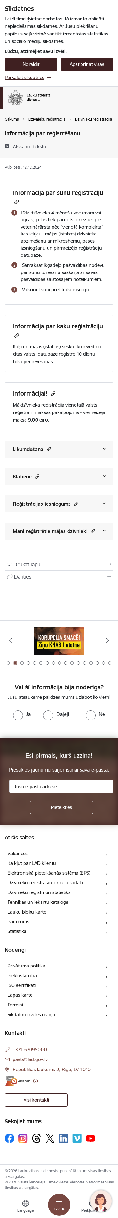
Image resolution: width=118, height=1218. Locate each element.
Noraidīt (31, 64)
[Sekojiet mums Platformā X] (50, 1138)
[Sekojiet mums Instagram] (23, 1138)
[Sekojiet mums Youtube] (90, 1138)
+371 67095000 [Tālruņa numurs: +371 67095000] (30, 1050)
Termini (15, 1005)
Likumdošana (32, 449)
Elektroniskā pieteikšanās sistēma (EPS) (49, 873)
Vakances (18, 853)
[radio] (22, 714)
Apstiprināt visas (87, 64)
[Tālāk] (107, 640)
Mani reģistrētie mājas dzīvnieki (54, 531)
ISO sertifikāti (22, 985)
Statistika (17, 931)
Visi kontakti (36, 1100)
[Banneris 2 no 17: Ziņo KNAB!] (59, 641)
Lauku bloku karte (27, 912)
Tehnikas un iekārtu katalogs (38, 902)
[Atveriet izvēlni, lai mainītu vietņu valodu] (25, 1207)
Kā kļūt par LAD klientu (32, 863)
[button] (48, 449)
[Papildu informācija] (35, 1081)
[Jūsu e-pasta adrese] (61, 786)
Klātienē (26, 476)
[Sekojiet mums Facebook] (9, 1138)
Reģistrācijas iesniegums (45, 503)
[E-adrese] (17, 1081)
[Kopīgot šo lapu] (59, 577)
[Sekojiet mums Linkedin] (63, 1138)
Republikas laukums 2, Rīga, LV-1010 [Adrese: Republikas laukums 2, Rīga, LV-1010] (52, 1069)
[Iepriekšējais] (10, 640)
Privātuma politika (26, 966)
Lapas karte (20, 995)
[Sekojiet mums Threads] (36, 1138)
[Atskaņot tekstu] (29, 146)
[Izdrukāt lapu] (59, 564)
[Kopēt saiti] (16, 201)
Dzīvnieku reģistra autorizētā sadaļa (45, 883)
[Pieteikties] (61, 807)
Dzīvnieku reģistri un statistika (39, 892)
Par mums (18, 921)
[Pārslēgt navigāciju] (59, 1205)
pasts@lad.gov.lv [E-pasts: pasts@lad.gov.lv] (30, 1059)
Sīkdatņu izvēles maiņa (31, 1014)
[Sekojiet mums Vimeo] (77, 1138)
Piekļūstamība (22, 975)
